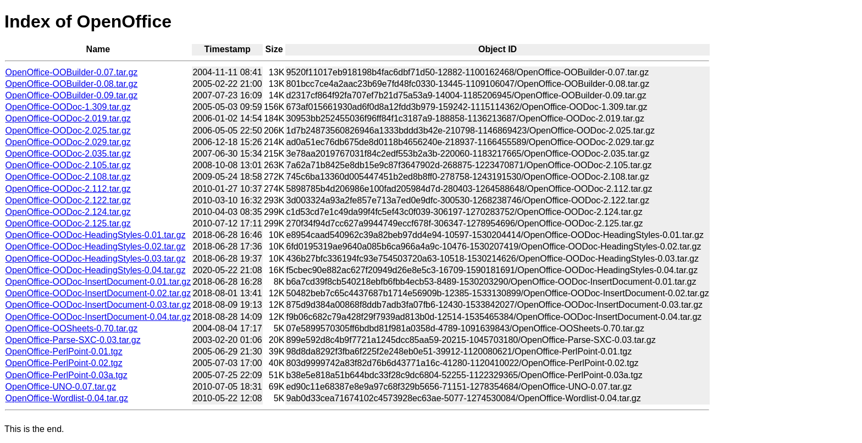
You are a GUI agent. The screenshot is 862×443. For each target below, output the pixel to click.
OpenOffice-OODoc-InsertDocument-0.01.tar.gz (98, 281)
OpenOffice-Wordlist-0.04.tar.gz (67, 398)
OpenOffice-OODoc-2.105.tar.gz (68, 165)
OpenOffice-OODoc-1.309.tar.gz (68, 107)
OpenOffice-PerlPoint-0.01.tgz (64, 351)
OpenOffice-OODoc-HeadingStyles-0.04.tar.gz (95, 270)
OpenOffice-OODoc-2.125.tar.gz (68, 223)
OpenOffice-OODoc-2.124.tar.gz (68, 212)
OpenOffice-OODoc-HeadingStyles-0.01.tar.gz (95, 235)
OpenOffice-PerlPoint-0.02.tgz (64, 363)
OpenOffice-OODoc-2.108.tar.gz (68, 176)
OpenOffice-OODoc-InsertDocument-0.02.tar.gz (98, 293)
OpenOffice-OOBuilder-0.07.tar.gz (71, 72)
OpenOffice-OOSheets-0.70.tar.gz (71, 328)
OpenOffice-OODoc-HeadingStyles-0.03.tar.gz (95, 258)
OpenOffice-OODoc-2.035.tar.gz (68, 153)
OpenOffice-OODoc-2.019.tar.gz (68, 118)
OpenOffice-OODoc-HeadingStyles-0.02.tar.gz (95, 246)
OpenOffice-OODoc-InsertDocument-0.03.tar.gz (98, 304)
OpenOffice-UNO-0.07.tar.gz (61, 386)
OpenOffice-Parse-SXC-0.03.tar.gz (73, 340)
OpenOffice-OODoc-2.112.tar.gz (68, 188)
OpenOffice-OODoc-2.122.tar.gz (68, 200)
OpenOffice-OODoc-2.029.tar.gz (68, 142)
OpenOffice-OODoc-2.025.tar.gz (68, 130)
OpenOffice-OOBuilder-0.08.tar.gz (71, 83)
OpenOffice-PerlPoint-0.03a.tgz (66, 375)
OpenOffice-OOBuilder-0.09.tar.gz (71, 95)
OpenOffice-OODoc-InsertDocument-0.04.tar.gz (98, 317)
